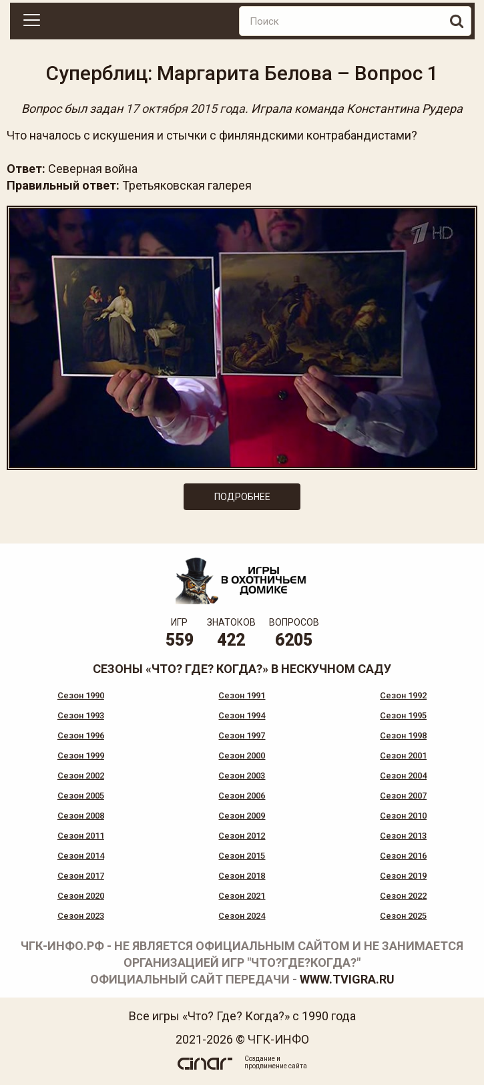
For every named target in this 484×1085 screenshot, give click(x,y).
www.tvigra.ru (347, 979)
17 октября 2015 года (185, 108)
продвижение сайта (275, 1066)
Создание (259, 1058)
